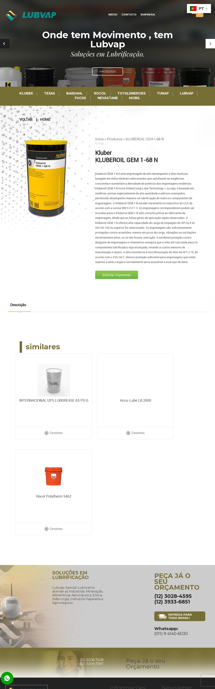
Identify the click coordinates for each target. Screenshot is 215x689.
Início (113, 14)
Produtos (114, 139)
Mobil (134, 98)
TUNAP (163, 93)
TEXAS (49, 93)
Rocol (100, 93)
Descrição (18, 304)
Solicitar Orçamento (116, 274)
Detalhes (46, 433)
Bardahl (74, 93)
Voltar (26, 119)
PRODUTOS (107, 71)
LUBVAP (186, 93)
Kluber (26, 93)
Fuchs (80, 98)
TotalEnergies (131, 93)
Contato (128, 14)
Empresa (147, 14)
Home (45, 119)
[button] (210, 43)
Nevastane (108, 98)
